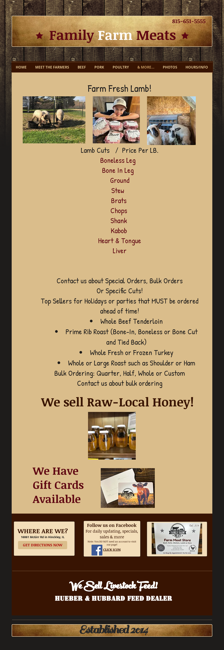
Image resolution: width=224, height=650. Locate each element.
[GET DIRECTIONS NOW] (42, 545)
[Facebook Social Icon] (97, 550)
